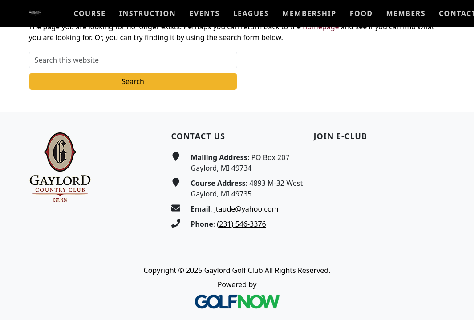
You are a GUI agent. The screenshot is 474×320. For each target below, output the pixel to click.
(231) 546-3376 (241, 224)
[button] (90, 13)
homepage (321, 27)
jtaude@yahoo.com (246, 209)
